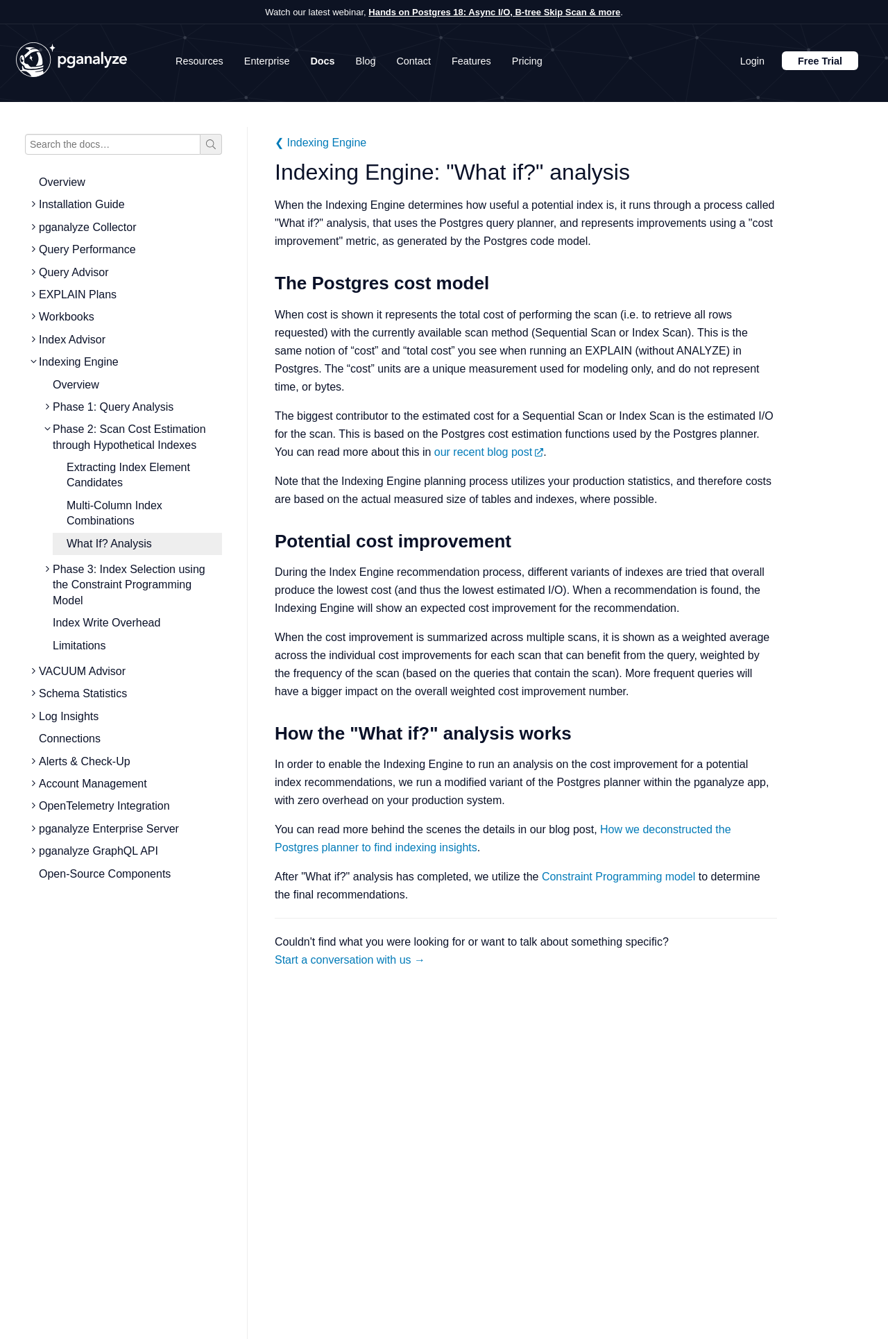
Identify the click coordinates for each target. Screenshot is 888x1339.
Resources (199, 61)
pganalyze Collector (88, 227)
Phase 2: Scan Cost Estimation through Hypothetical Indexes (129, 436)
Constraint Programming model (618, 876)
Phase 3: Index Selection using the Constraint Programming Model (129, 584)
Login (752, 61)
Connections (70, 738)
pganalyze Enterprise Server (109, 829)
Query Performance (87, 249)
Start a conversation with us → (350, 960)
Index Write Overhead (106, 623)
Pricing (527, 61)
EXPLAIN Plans (78, 294)
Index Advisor (72, 340)
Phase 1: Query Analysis (113, 407)
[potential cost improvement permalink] (268, 541)
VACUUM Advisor (82, 671)
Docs (322, 61)
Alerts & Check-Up (84, 761)
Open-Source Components (105, 874)
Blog (366, 61)
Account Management (93, 784)
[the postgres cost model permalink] (268, 283)
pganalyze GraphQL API (98, 851)
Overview (62, 182)
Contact (413, 61)
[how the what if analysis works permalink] (268, 733)
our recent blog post (488, 452)
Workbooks (66, 317)
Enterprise (267, 61)
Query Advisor (73, 272)
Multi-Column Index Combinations (114, 513)
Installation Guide (82, 204)
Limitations (79, 645)
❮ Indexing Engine (320, 142)
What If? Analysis (109, 543)
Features (471, 61)
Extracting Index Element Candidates (128, 474)
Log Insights (69, 716)
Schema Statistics (83, 693)
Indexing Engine (79, 362)
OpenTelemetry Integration (104, 806)
